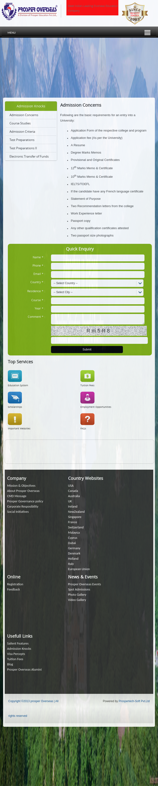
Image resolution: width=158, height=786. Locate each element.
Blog (10, 664)
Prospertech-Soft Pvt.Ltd (134, 701)
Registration (15, 584)
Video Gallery (77, 600)
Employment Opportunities (95, 407)
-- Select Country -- (66, 283)
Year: (40, 308)
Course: (38, 300)
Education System (18, 385)
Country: (37, 282)
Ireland (73, 506)
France (72, 522)
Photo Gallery (77, 595)
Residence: (36, 291)
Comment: (36, 316)
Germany (74, 548)
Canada (73, 491)
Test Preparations (21, 140)
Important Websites (19, 428)
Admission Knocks (19, 649)
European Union (79, 569)
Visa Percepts (16, 654)
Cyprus (72, 538)
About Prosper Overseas (23, 491)
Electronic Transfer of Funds (29, 156)
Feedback (13, 589)
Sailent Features (18, 643)
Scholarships (15, 407)
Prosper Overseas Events (84, 584)
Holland (73, 559)
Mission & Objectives (21, 486)
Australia (74, 496)
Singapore (74, 517)
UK (70, 501)
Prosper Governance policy (25, 501)
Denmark (74, 553)
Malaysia (74, 533)
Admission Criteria (22, 131)
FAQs (83, 428)
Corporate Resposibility (22, 506)
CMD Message (16, 496)
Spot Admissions (79, 589)
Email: (39, 274)
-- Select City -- (63, 292)
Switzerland (76, 527)
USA (71, 486)
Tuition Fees (87, 385)
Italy (71, 564)
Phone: (39, 265)
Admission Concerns (23, 115)
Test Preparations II (23, 148)
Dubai (72, 543)
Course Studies (20, 123)
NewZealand (76, 512)
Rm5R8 (98, 331)
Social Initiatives (18, 512)
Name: (39, 257)
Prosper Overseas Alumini (24, 670)
